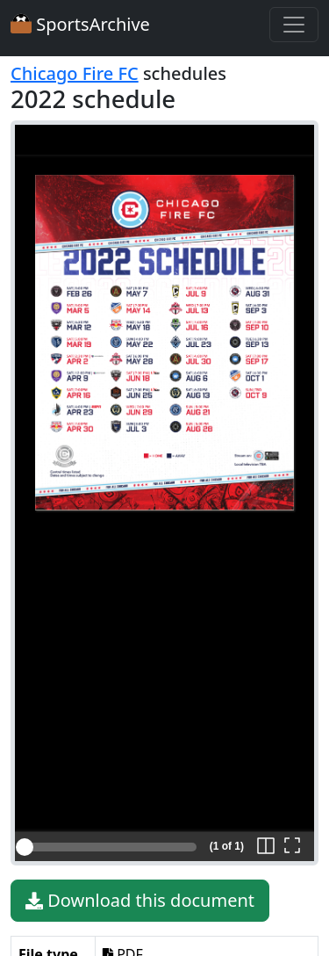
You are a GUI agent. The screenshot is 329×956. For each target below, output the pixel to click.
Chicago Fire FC (75, 73)
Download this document (139, 900)
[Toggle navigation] (293, 24)
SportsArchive (80, 24)
